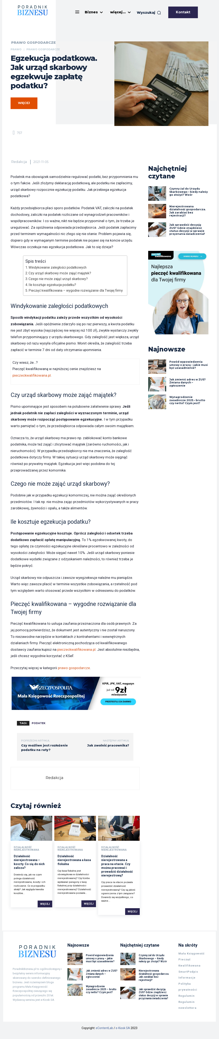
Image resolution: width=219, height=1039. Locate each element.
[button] (149, 12)
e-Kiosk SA (123, 1028)
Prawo (16, 49)
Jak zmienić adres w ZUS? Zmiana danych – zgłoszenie (187, 382)
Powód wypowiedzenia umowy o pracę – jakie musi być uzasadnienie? (188, 365)
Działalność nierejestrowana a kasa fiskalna (74, 860)
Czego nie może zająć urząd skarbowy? (58, 279)
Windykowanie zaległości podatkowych (57, 267)
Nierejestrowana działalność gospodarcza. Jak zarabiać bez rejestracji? (187, 211)
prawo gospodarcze (74, 668)
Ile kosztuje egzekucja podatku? (52, 285)
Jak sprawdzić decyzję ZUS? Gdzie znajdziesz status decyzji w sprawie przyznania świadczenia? (187, 229)
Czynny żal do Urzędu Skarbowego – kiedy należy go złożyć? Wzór (188, 191)
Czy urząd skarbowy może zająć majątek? (60, 273)
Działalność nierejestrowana (26, 848)
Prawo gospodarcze (33, 42)
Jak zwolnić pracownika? (108, 745)
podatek (38, 723)
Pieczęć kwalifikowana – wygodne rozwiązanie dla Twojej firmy (76, 290)
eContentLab (104, 1028)
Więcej (45, 903)
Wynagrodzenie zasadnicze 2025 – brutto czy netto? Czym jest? (187, 400)
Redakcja (19, 162)
